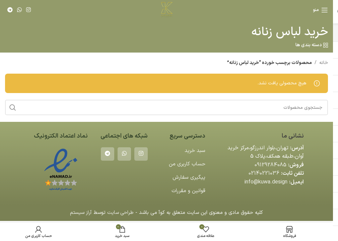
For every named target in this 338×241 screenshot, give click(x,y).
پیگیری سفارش (188, 177)
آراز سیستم (80, 213)
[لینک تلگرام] (10, 10)
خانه (323, 62)
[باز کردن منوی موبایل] (320, 10)
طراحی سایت (120, 213)
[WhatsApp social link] (19, 10)
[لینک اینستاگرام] (28, 10)
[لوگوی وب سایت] (166, 9)
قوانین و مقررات (188, 191)
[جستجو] (166, 107)
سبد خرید (194, 151)
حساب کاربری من (186, 164)
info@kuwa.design (265, 182)
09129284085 (270, 165)
